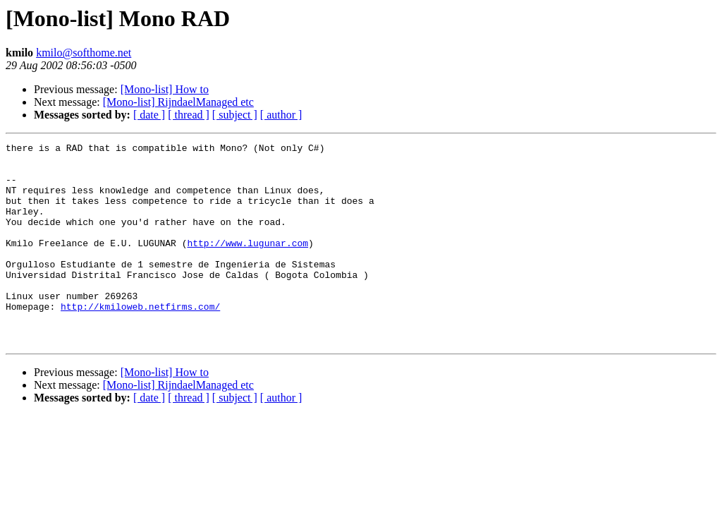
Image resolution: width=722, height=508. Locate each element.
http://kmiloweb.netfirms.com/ (140, 340)
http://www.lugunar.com (247, 264)
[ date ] (149, 115)
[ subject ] (234, 115)
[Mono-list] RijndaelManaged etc (178, 102)
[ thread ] (188, 115)
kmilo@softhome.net (83, 53)
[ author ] (281, 115)
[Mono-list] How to (165, 89)
